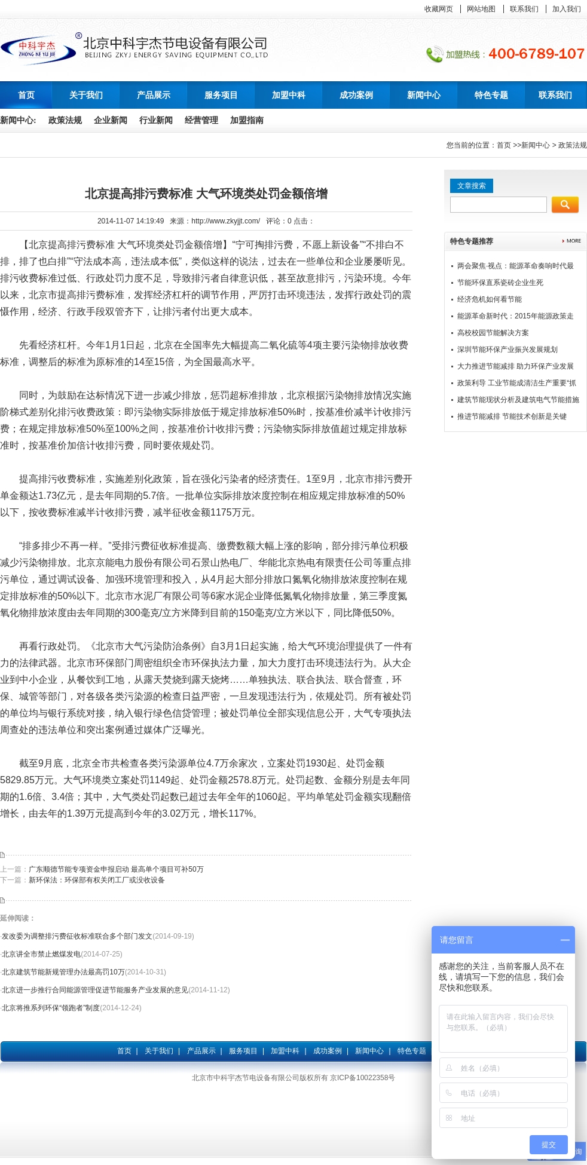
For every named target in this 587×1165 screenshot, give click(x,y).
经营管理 (201, 120)
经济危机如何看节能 (489, 299)
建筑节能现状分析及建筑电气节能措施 (518, 400)
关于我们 (159, 1051)
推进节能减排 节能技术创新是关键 (512, 416)
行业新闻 (156, 120)
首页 (26, 95)
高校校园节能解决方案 (493, 333)
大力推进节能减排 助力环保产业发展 (515, 366)
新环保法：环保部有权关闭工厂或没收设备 (97, 880)
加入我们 (566, 9)
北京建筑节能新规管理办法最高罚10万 (63, 972)
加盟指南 (247, 120)
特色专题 (412, 1051)
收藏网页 (438, 9)
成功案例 (327, 1051)
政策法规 (65, 120)
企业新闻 (110, 120)
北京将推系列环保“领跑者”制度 (51, 1008)
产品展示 (201, 1051)
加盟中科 (285, 1051)
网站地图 (481, 9)
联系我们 (524, 9)
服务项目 (243, 1051)
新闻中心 (535, 145)
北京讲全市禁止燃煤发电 (41, 954)
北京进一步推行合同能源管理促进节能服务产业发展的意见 (95, 990)
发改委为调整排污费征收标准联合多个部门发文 (77, 936)
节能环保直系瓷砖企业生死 (500, 282)
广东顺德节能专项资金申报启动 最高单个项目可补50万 (116, 869)
